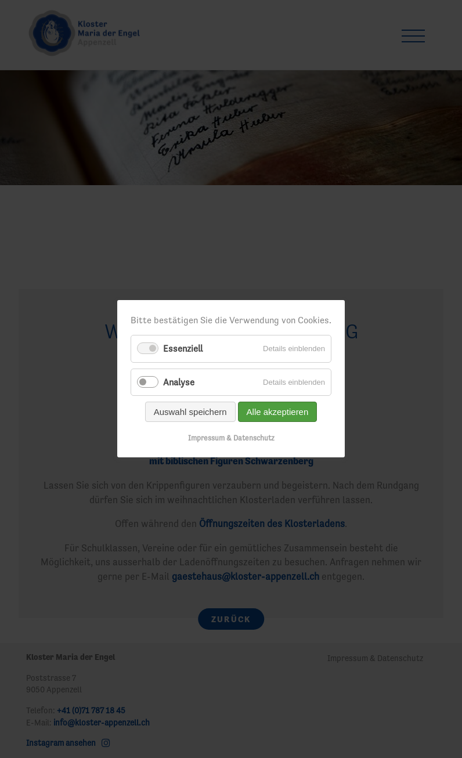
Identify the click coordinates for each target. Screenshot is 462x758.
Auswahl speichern (190, 412)
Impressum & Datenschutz (231, 438)
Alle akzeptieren (278, 412)
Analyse (178, 382)
